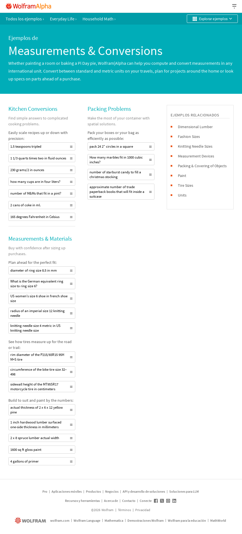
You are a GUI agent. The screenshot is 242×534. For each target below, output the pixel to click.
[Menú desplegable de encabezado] (234, 6)
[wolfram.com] (31, 520)
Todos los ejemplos (25, 19)
